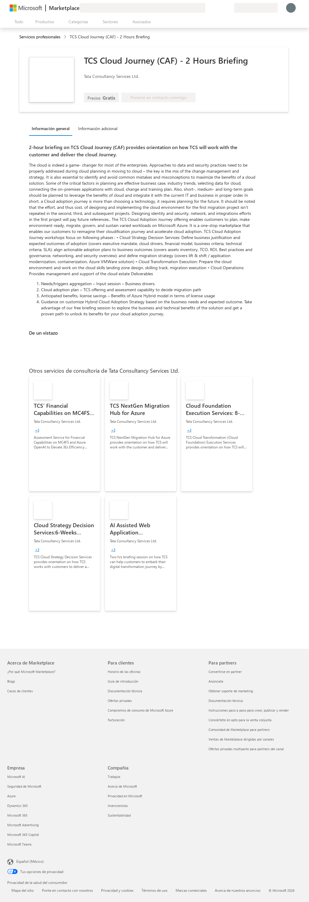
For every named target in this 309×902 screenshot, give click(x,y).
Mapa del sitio (22, 890)
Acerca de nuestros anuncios (237, 890)
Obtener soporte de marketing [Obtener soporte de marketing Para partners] (231, 691)
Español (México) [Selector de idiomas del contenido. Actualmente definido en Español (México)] (30, 861)
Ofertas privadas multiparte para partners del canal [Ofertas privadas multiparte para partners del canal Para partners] (246, 749)
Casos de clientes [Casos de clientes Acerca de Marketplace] (20, 691)
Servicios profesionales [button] (39, 37)
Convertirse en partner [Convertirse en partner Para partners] (225, 671)
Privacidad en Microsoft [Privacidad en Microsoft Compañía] (125, 796)
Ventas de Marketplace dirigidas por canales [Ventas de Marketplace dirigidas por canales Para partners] (241, 739)
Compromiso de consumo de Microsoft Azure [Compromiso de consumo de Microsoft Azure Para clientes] (140, 710)
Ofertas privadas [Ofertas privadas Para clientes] (120, 700)
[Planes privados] (229, 8)
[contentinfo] (65, 37)
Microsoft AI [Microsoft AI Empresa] (16, 776)
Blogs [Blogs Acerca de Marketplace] (11, 681)
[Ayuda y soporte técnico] (214, 8)
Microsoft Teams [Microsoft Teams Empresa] (19, 844)
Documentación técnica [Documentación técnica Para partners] (226, 700)
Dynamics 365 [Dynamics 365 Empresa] (17, 805)
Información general (51, 128)
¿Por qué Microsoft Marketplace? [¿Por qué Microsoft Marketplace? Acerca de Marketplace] (31, 671)
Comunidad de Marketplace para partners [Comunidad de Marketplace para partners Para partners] (239, 729)
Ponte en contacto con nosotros (67, 890)
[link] (64, 434)
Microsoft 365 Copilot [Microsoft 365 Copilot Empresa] (23, 834)
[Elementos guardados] (222, 8)
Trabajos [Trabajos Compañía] (114, 776)
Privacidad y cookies (117, 890)
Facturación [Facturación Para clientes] (116, 720)
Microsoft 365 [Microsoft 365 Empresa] (17, 815)
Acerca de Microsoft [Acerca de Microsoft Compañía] (122, 786)
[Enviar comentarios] (207, 8)
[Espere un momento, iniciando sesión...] (290, 8)
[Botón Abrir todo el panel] (18, 22)
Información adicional (97, 128)
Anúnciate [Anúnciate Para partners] (216, 681)
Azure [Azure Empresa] (11, 796)
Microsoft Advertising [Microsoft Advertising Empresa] (23, 825)
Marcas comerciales (191, 890)
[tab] (52, 128)
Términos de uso (154, 890)
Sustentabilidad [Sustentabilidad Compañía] (119, 815)
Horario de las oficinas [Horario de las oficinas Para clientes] (124, 671)
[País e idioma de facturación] (256, 8)
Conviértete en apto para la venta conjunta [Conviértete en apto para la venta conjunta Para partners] (240, 720)
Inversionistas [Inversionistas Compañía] (118, 805)
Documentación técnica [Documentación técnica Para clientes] (125, 691)
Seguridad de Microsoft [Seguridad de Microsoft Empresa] (24, 786)
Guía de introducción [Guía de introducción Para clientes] (123, 681)
